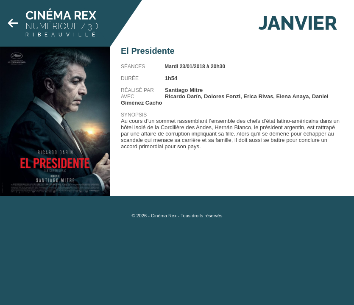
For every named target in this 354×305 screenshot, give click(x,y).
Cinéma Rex (60, 15)
